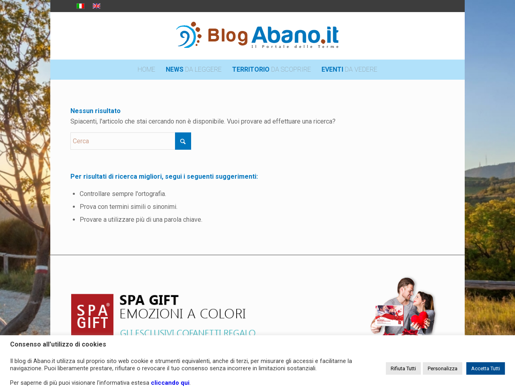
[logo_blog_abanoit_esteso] (257, 35)
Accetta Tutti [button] (485, 368)
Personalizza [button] (442, 368)
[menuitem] (146, 70)
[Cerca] (130, 141)
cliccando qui (170, 382)
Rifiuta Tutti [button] (403, 368)
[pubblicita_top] (257, 312)
